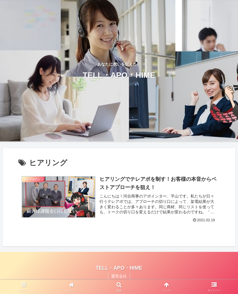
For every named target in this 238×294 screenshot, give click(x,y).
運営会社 (119, 276)
